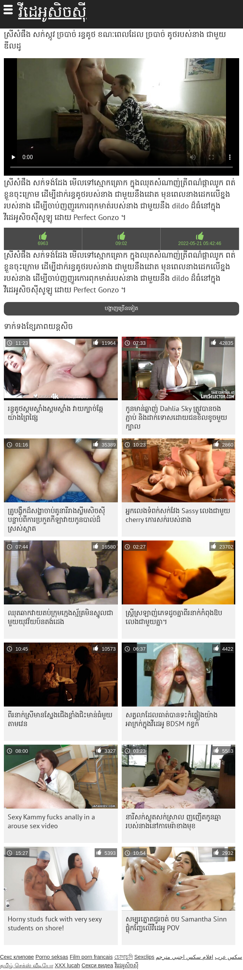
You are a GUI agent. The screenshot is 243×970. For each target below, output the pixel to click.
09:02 (121, 243)
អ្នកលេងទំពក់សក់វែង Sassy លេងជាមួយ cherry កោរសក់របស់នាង (178, 515)
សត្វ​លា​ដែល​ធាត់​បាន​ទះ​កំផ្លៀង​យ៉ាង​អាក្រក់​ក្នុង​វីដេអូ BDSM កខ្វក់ (172, 719)
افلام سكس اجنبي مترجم (184, 957)
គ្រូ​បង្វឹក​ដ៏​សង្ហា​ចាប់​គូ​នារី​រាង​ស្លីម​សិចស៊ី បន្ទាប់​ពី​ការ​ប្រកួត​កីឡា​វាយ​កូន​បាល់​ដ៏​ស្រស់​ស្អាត (56, 519)
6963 (43, 243)
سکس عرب (228, 957)
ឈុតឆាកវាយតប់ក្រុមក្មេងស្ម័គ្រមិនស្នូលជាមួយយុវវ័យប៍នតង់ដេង (60, 617)
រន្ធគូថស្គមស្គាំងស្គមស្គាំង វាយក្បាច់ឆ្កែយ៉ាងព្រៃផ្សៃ (55, 413)
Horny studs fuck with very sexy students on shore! (55, 923)
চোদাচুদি (123, 957)
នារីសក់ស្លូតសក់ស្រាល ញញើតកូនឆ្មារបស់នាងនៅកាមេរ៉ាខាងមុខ (173, 821)
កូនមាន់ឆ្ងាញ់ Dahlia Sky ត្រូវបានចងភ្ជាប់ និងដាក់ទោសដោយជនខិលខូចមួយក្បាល (176, 417)
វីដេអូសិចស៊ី (52, 11)
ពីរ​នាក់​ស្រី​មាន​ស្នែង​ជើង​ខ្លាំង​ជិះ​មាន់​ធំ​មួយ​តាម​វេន (60, 719)
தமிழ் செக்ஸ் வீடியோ (26, 965)
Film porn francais (91, 957)
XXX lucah (67, 965)
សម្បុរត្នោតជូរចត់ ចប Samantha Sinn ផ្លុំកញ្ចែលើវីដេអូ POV (176, 923)
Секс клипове (17, 957)
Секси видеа (97, 965)
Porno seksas (52, 957)
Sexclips (144, 957)
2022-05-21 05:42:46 (199, 243)
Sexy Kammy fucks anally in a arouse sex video (51, 821)
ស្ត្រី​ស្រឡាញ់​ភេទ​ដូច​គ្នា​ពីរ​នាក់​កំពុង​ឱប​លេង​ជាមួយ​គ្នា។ (174, 617)
